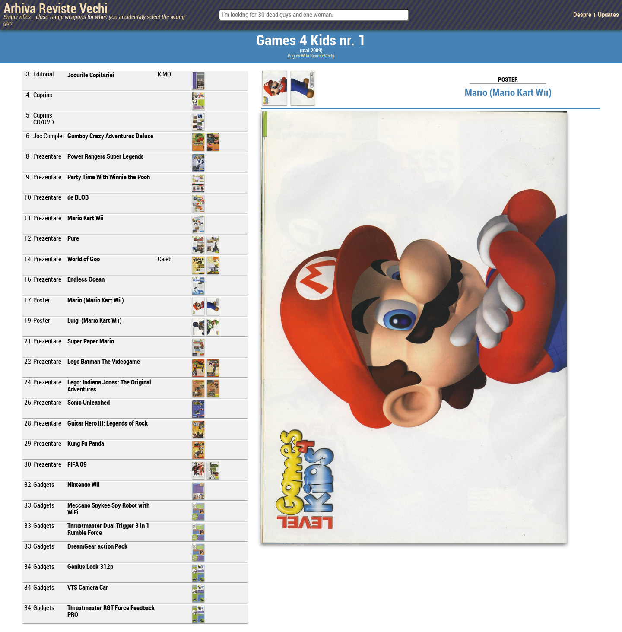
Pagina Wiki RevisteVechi (311, 56)
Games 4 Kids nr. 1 (311, 41)
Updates (608, 15)
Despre (582, 15)
